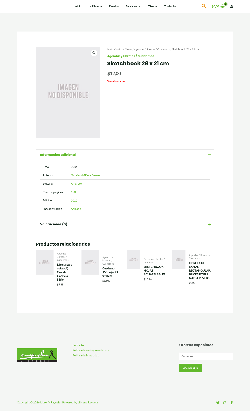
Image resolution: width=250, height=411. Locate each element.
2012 (74, 201)
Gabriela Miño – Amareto (86, 176)
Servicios (132, 6)
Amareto (76, 184)
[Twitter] (218, 404)
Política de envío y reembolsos (90, 351)
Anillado (76, 209)
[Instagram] (224, 404)
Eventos (115, 6)
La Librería (97, 6)
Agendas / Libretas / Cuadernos (152, 49)
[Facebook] (231, 404)
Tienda (150, 6)
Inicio (81, 6)
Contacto (166, 6)
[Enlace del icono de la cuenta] (231, 6)
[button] (94, 53)
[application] (138, 6)
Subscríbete (190, 369)
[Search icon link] (204, 7)
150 (73, 192)
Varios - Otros (124, 49)
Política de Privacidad (84, 357)
